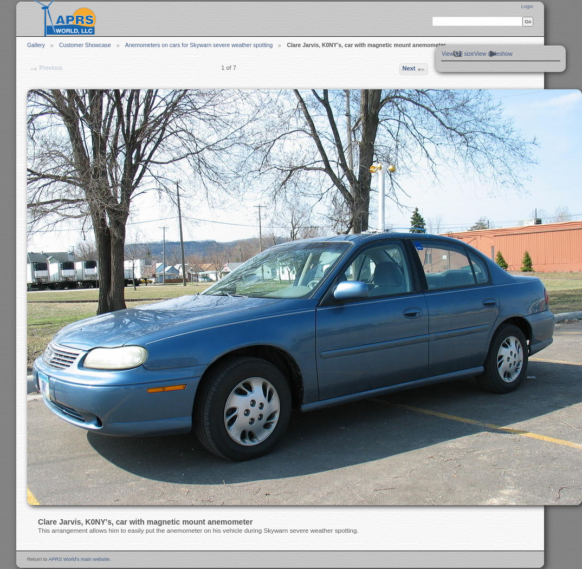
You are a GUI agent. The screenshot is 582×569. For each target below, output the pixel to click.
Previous (45, 68)
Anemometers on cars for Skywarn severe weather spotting (199, 45)
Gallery (36, 45)
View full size (458, 54)
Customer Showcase (85, 45)
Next (413, 69)
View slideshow (493, 54)
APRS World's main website (78, 559)
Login (527, 6)
